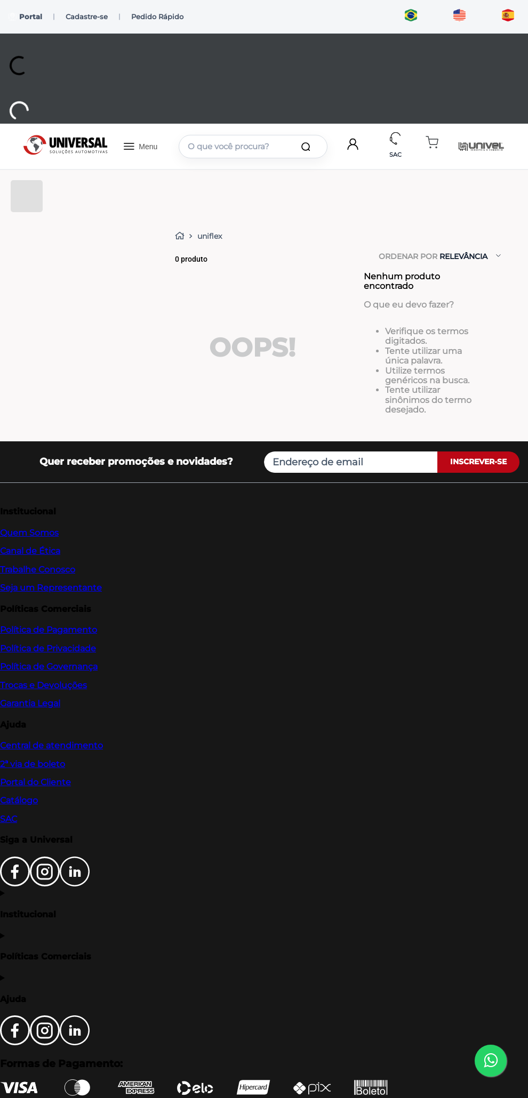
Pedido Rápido (157, 16)
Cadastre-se (87, 16)
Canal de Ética (30, 551)
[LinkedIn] (75, 883)
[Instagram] (45, 883)
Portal (25, 17)
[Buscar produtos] (307, 146)
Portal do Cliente (35, 782)
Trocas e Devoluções (43, 685)
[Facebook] (15, 883)
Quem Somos (29, 533)
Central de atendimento (51, 745)
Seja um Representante (51, 588)
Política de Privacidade (48, 648)
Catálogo (19, 800)
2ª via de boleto (32, 764)
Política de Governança (49, 666)
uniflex (209, 236)
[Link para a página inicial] (182, 236)
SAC (8, 819)
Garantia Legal (30, 703)
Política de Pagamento (48, 630)
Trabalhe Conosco (37, 569)
